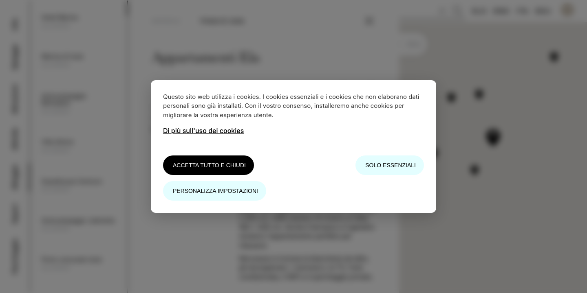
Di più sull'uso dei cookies (203, 131)
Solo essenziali (390, 165)
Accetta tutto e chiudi (209, 165)
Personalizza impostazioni (215, 191)
